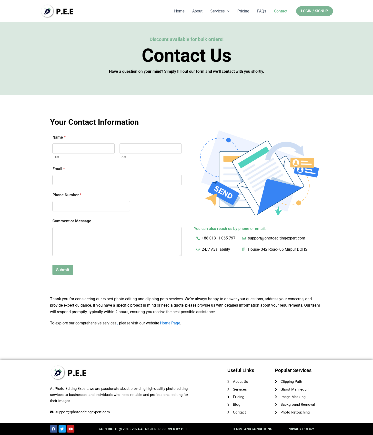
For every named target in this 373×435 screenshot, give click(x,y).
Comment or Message (71, 221)
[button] (314, 11)
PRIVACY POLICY (301, 429)
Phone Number (66, 195)
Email (58, 168)
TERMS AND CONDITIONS (252, 429)
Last (123, 157)
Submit (62, 269)
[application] (227, 11)
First (55, 157)
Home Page (170, 323)
